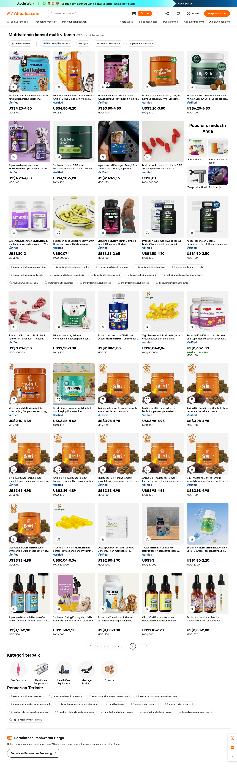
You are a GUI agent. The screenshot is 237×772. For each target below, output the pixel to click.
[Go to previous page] (90, 646)
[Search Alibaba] (90, 13)
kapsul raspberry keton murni (195, 712)
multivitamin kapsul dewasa (95, 282)
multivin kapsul (115, 704)
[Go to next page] (147, 646)
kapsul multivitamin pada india (26, 275)
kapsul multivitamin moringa (112, 267)
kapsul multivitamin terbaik (150, 267)
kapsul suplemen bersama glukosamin (30, 704)
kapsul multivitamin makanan (172, 282)
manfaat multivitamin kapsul (117, 712)
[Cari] (145, 13)
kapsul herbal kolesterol (145, 704)
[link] (232, 738)
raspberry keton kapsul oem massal (28, 712)
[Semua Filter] (21, 43)
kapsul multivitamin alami (105, 275)
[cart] (178, 14)
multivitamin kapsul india (23, 282)
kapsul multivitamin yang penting (27, 267)
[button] (134, 13)
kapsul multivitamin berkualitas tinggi (109, 696)
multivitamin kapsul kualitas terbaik (181, 275)
